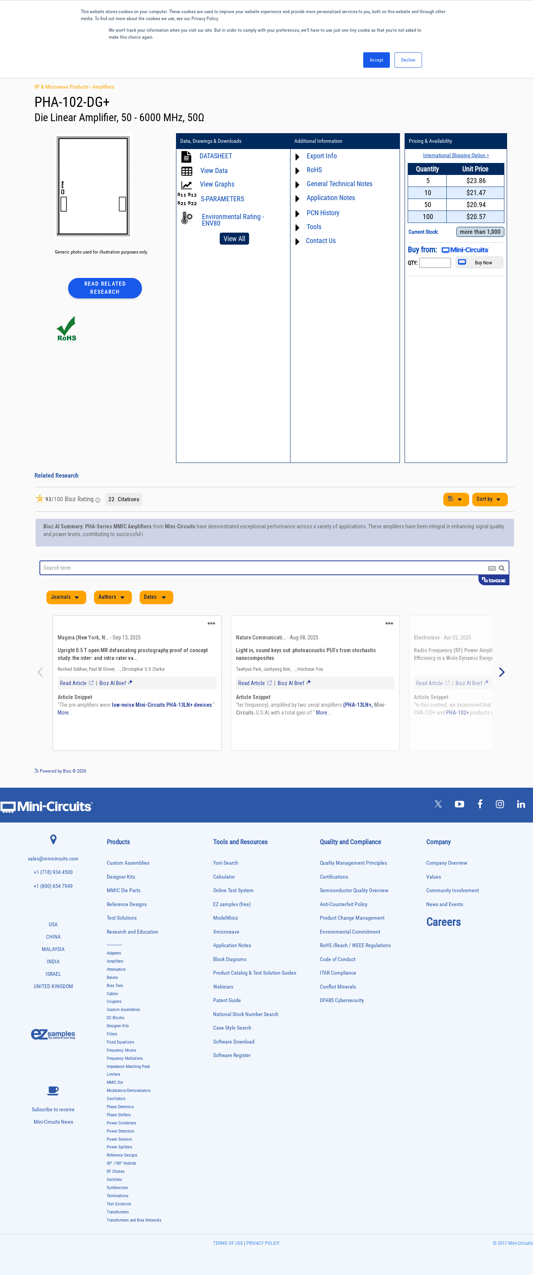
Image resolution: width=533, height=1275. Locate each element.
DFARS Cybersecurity (342, 1000)
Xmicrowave (226, 932)
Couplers (114, 1001)
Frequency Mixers (121, 1050)
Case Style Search (232, 1028)
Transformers (118, 1212)
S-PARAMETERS (222, 199)
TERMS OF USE (228, 1243)
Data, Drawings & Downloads (210, 141)
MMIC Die (115, 1082)
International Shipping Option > (453, 155)
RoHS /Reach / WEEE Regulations (355, 945)
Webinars (223, 987)
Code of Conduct (337, 959)
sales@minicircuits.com (53, 858)
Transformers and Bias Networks (134, 1219)
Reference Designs (127, 904)
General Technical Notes (338, 184)
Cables (112, 993)
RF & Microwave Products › (63, 87)
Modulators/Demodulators (128, 1090)
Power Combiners (121, 1123)
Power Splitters (119, 1147)
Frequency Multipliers (125, 1058)
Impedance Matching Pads (128, 1066)
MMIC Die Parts (123, 890)
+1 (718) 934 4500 (53, 872)
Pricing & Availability (428, 141)
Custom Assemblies (128, 863)
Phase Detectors (120, 1106)
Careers (443, 922)
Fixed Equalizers (120, 1042)
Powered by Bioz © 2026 (60, 771)
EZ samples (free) (232, 904)
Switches (114, 1179)
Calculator (224, 876)
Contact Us (320, 240)
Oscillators (116, 1098)
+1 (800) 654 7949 (53, 886)
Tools (313, 227)
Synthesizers (117, 1187)
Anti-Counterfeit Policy (343, 904)
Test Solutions (122, 918)
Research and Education (132, 932)
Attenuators (116, 969)
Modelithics (225, 918)
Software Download (234, 1042)
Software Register (232, 1055)
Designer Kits (121, 876)
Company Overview (446, 863)
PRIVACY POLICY (262, 1243)
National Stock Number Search (245, 1014)
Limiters (113, 1074)
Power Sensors (119, 1139)
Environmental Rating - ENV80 (233, 219)
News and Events (444, 904)
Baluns (112, 977)
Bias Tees (115, 985)
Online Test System (233, 890)
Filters (112, 1034)
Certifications (334, 876)
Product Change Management (352, 918)
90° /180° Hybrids (121, 1163)
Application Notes (330, 198)
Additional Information (317, 141)
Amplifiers (103, 87)
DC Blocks (115, 1017)
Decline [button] (408, 60)
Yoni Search (225, 863)
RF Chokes (116, 1171)
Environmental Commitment (350, 932)
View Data (214, 170)
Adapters (114, 953)
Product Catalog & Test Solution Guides (254, 973)
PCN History (322, 213)
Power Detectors (120, 1131)
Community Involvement (452, 890)
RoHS (313, 170)
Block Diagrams (229, 959)
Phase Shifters (119, 1114)
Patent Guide (227, 1000)
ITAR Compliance (338, 973)
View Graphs (217, 184)
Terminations (117, 1195)
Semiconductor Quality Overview (354, 890)
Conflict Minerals (338, 987)
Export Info (321, 156)
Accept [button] (376, 60)
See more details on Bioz (490, 770)
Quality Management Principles (353, 863)
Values (433, 876)
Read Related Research (105, 288)
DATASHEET (216, 156)
